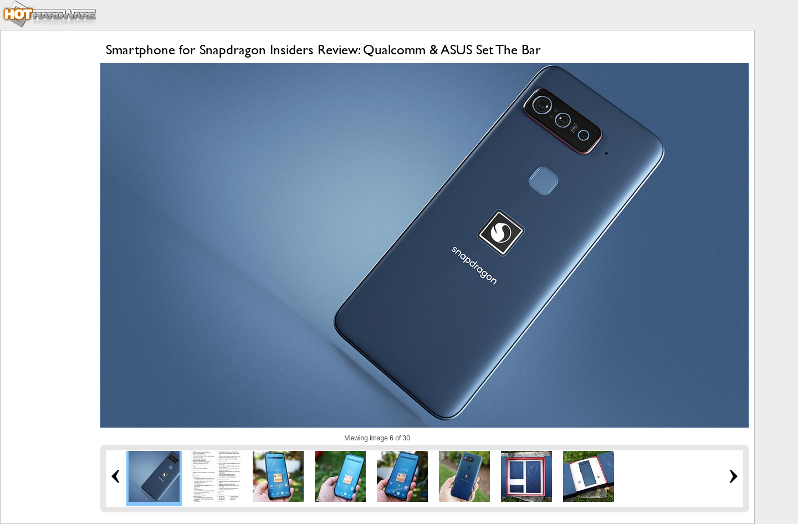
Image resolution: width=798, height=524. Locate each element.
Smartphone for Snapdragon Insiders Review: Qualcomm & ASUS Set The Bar (323, 50)
